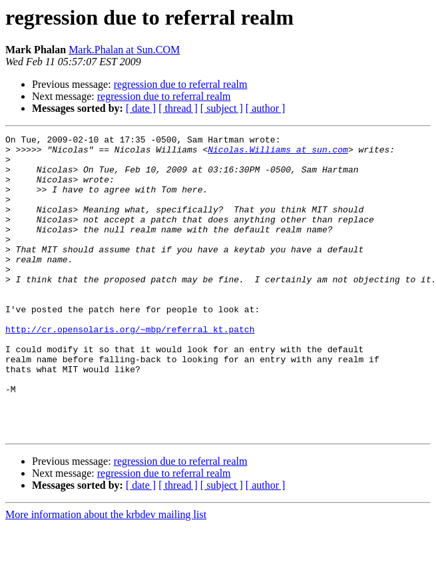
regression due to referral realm (181, 84)
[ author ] (266, 108)
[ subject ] (221, 108)
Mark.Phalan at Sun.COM (124, 49)
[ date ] (141, 108)
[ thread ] (178, 108)
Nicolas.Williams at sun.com (278, 153)
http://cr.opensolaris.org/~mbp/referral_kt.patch (129, 369)
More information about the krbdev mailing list (105, 574)
